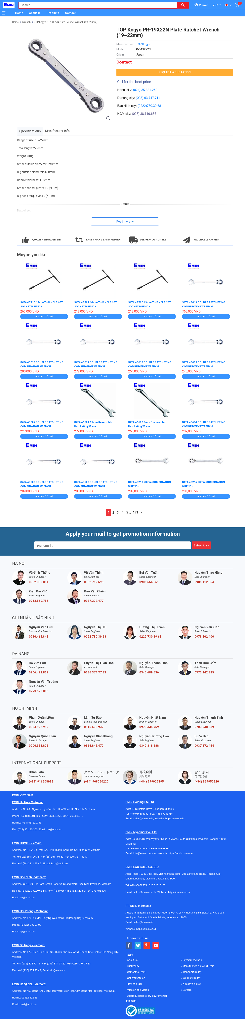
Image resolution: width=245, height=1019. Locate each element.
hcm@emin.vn (59, 861)
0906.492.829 (38, 671)
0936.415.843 (38, 635)
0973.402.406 (204, 635)
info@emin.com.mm (144, 851)
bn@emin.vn (27, 895)
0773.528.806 (38, 689)
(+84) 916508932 (41, 780)
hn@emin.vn (54, 827)
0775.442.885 (204, 671)
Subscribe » (201, 543)
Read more (123, 221)
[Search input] (96, 5)
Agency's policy (191, 982)
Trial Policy (132, 964)
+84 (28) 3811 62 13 (76, 855)
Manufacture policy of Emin (198, 964)
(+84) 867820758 (31, 821)
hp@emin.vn (27, 929)
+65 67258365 (164, 812)
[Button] (4, 13)
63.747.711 (152, 98)
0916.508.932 (93, 725)
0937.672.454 (204, 744)
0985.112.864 (204, 580)
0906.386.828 (38, 744)
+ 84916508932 (140, 812)
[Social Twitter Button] (138, 943)
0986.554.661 (149, 580)
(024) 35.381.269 (145, 90)
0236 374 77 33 (95, 671)
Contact (70, 13)
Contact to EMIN (135, 970)
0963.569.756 (38, 599)
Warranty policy (191, 976)
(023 (139, 98)
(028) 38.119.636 (144, 113)
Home (19, 13)
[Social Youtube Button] (155, 943)
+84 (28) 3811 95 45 (29, 861)
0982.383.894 (38, 580)
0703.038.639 (204, 725)
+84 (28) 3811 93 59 (52, 855)
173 (135, 511)
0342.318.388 (149, 744)
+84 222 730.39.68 (31, 889)
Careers (186, 988)
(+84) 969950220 (206, 780)
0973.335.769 (149, 725)
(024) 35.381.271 (52, 814)
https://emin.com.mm (181, 851)
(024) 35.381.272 (73, 814)
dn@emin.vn (57, 968)
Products (53, 13)
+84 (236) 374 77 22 (53, 961)
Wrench (26, 22)
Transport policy (191, 970)
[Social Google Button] (146, 943)
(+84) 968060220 (96, 780)
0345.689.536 (149, 671)
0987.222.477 (93, 599)
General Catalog (135, 976)
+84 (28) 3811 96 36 (28, 855)
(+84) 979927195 (151, 780)
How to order (134, 982)
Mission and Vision (137, 988)
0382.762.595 (93, 580)
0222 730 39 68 (95, 635)
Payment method (192, 958)
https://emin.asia (174, 816)
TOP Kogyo (143, 44)
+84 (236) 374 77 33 (79, 961)
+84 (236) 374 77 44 (29, 968)
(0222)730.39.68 (149, 105)
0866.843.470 (93, 744)
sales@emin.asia (143, 816)
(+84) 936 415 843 (64, 889)
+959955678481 (160, 846)
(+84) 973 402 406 (95, 889)
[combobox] (96, 5)
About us (35, 13)
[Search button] (183, 5)
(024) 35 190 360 (27, 827)
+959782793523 (140, 846)
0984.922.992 (38, 725)
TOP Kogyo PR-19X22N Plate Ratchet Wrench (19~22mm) (65, 22)
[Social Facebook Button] (129, 943)
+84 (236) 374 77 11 (28, 961)
